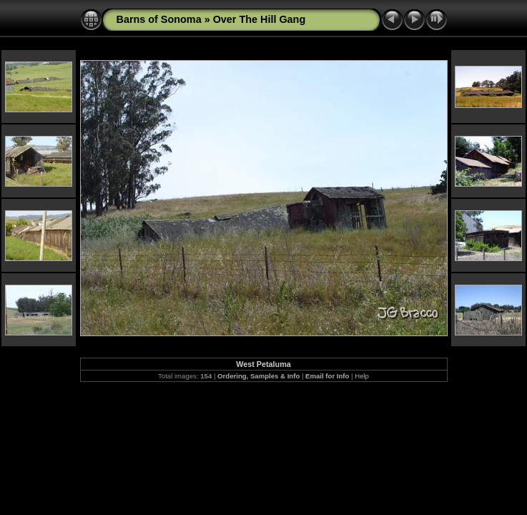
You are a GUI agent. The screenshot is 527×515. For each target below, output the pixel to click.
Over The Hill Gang (259, 19)
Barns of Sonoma (159, 19)
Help (362, 376)
